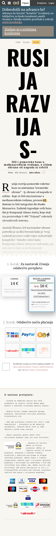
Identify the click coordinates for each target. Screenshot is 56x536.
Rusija (36, 42)
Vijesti (25, 3)
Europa (26, 42)
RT (44, 200)
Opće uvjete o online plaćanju (36, 369)
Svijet (18, 42)
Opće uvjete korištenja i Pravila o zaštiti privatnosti (33, 366)
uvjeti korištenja (12, 22)
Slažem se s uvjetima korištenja (20, 31)
